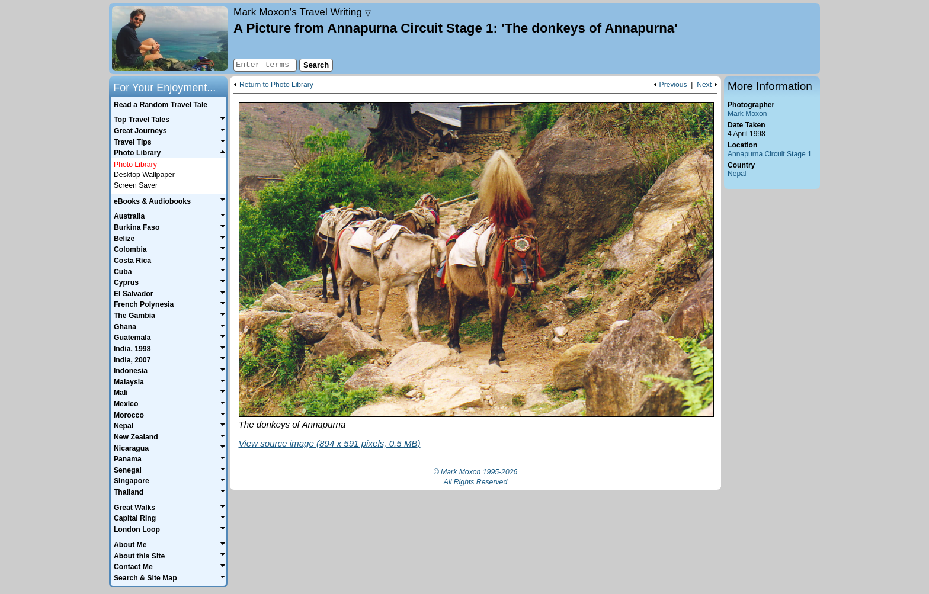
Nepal (737, 173)
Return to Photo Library (276, 85)
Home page (170, 38)
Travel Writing (302, 12)
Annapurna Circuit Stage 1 (770, 154)
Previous (673, 85)
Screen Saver (136, 185)
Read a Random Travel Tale (160, 105)
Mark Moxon (747, 114)
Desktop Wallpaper (144, 175)
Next (704, 85)
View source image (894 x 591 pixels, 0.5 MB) (330, 443)
